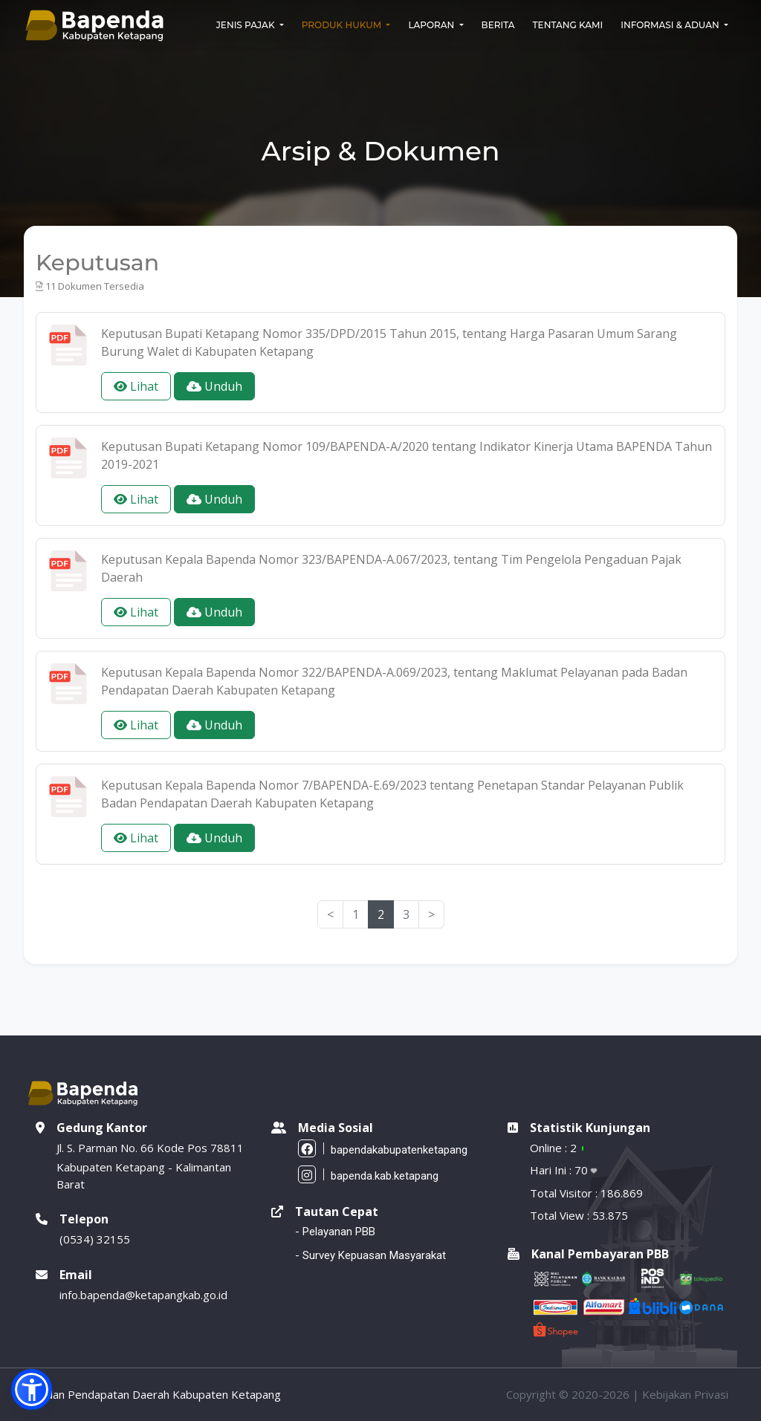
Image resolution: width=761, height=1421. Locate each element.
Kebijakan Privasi (685, 1394)
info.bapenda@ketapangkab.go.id (143, 1294)
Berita (498, 24)
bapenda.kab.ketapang (368, 1174)
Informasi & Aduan (671, 24)
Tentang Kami (568, 24)
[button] (31, 1389)
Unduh (214, 386)
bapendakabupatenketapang (382, 1148)
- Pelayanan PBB (335, 1231)
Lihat (136, 386)
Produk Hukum (343, 24)
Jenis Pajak (246, 24)
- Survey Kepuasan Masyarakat (370, 1255)
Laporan (432, 24)
